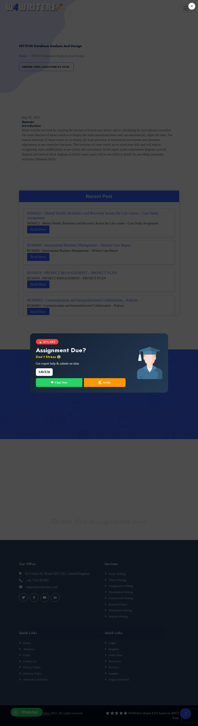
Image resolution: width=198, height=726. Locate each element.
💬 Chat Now (59, 382)
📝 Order (104, 382)
